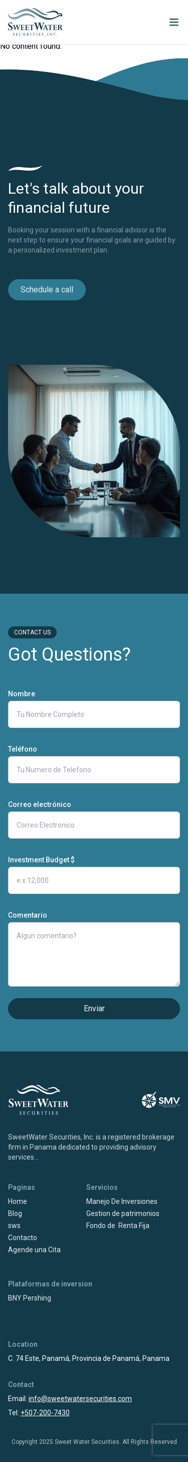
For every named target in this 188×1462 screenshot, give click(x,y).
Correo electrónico (39, 804)
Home (17, 1201)
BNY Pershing (29, 1298)
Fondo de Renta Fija (117, 1226)
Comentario (27, 915)
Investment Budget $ (41, 860)
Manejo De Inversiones (121, 1201)
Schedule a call (47, 289)
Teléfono (22, 749)
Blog (15, 1213)
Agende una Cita (34, 1250)
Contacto (22, 1238)
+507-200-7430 (45, 1413)
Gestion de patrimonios (122, 1213)
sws (14, 1226)
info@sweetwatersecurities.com (80, 1399)
